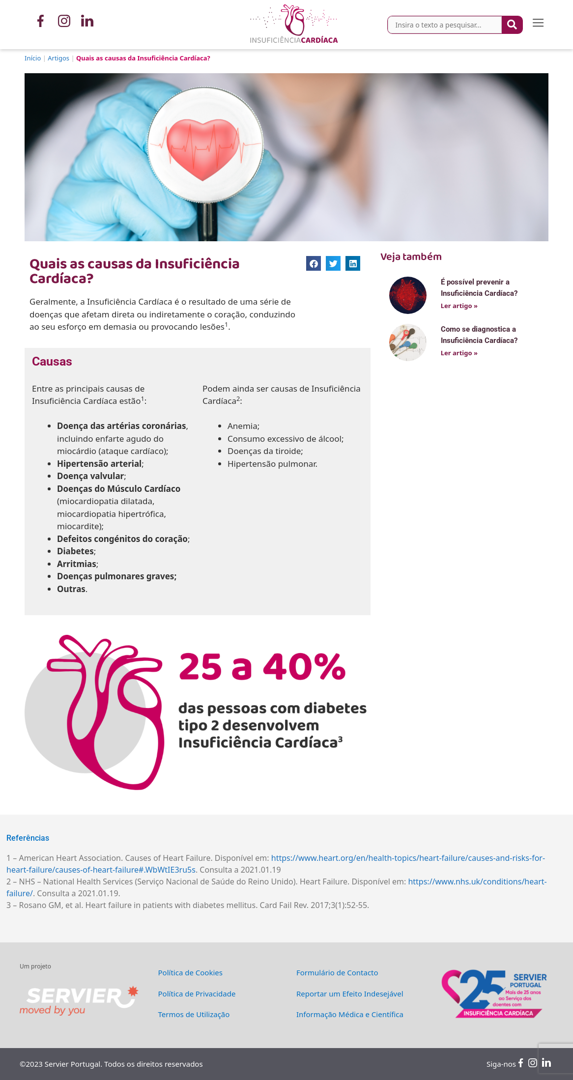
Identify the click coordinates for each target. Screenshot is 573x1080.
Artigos (58, 58)
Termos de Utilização (194, 1014)
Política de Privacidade (197, 993)
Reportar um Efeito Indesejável (349, 993)
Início (33, 58)
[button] (538, 24)
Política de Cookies (190, 972)
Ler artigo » (459, 305)
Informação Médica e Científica (349, 1014)
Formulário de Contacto (337, 972)
